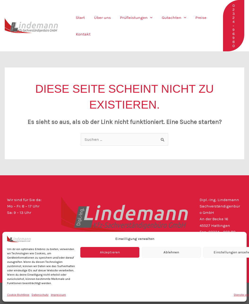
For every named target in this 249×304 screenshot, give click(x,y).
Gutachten (170, 17)
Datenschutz (40, 294)
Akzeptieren (110, 252)
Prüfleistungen (133, 17)
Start (79, 17)
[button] (147, 17)
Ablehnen (171, 252)
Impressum (58, 294)
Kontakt (82, 34)
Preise (195, 17)
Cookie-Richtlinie (18, 294)
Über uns (100, 17)
